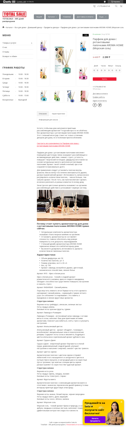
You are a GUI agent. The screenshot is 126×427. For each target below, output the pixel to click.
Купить (104, 79)
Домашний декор (35, 27)
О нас (4, 47)
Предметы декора (51, 27)
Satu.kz (74, 422)
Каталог (51, 16)
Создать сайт (21, 2)
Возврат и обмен (9, 56)
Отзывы (5, 52)
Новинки (67, 16)
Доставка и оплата (85, 16)
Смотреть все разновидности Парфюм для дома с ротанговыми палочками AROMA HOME (58, 144)
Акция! (39, 16)
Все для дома (20, 27)
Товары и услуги (9, 43)
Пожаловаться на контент (75, 425)
